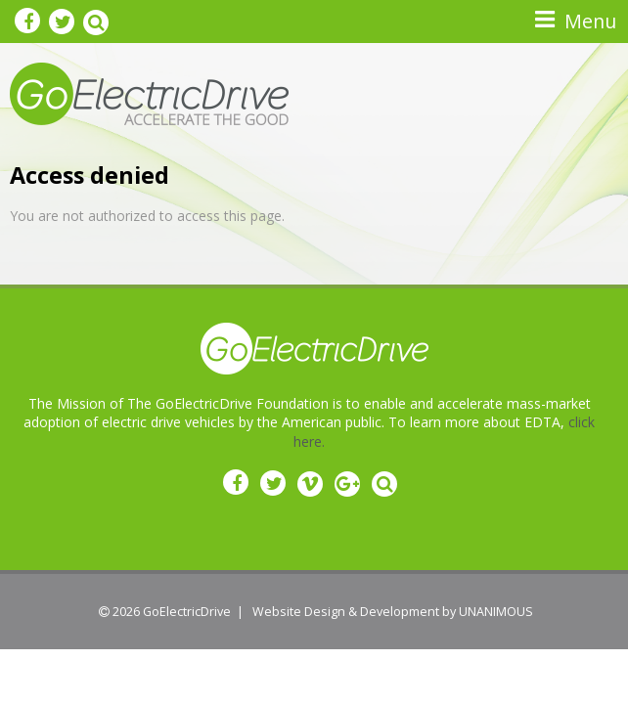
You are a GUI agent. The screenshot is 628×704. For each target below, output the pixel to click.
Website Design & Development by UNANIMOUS (392, 611)
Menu (590, 21)
